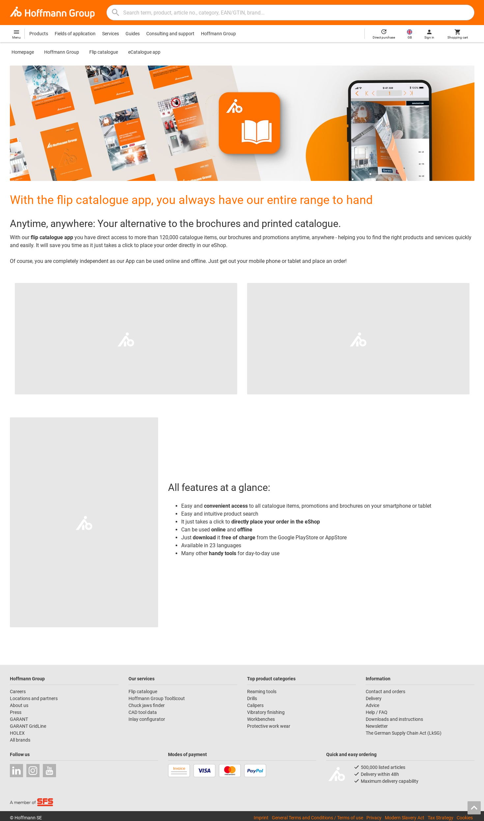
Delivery (374, 698)
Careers (18, 691)
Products (38, 33)
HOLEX (17, 733)
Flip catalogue (103, 52)
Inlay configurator (146, 719)
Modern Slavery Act (404, 817)
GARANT (19, 719)
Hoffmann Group (218, 33)
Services (110, 33)
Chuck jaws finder (146, 705)
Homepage (23, 52)
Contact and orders (385, 691)
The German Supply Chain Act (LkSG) (403, 733)
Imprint (261, 817)
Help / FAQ (376, 712)
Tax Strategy (440, 817)
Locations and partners (34, 698)
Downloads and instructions (394, 719)
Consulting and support (170, 33)
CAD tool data (142, 712)
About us (19, 705)
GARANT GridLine (28, 726)
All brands (20, 740)
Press (15, 712)
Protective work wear (268, 726)
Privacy (374, 817)
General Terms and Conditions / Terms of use (317, 817)
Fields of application (75, 33)
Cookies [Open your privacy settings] (465, 817)
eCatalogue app (144, 52)
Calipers (255, 705)
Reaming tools (261, 691)
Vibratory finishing (266, 712)
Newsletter (377, 726)
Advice (372, 705)
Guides (133, 33)
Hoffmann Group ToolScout (156, 698)
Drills (252, 698)
